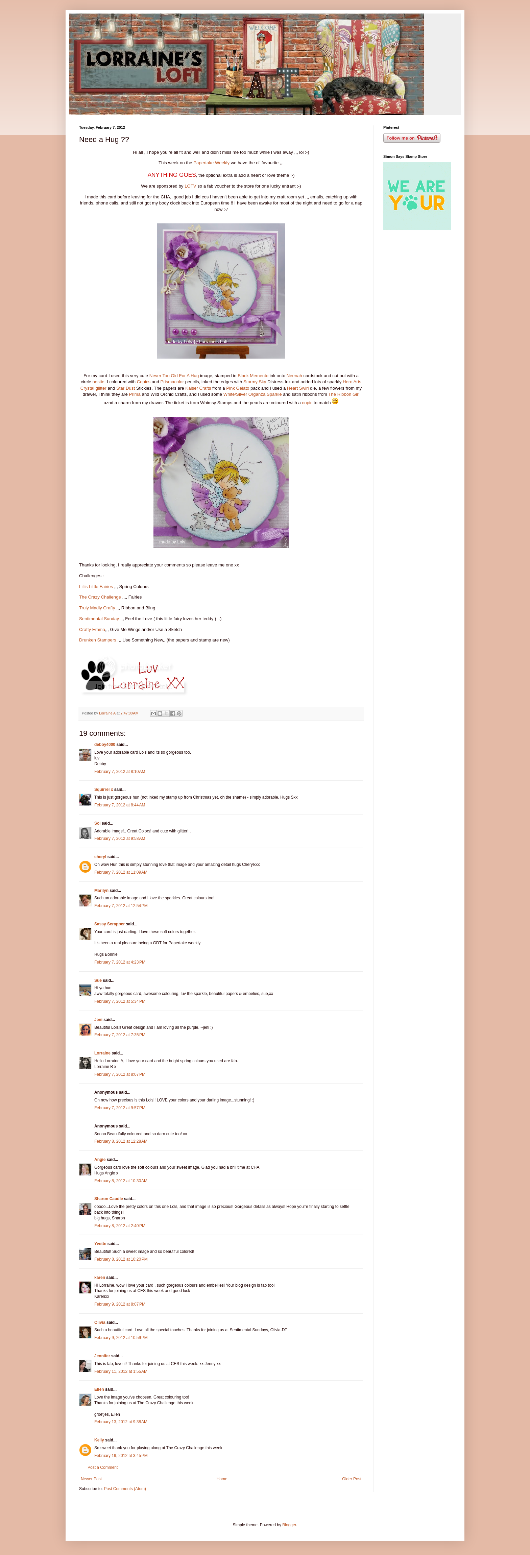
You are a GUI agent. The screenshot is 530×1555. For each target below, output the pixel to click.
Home (222, 1479)
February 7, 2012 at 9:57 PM (119, 1107)
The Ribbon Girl (343, 394)
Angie (99, 1159)
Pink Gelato (237, 388)
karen (99, 1277)
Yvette (100, 1243)
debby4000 (104, 744)
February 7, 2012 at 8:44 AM (119, 805)
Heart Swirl (298, 388)
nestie (98, 381)
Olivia (99, 1322)
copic (307, 402)
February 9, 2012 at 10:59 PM (121, 1337)
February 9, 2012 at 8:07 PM (119, 1304)
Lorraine (102, 1053)
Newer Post (91, 1479)
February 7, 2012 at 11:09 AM (120, 872)
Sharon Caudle (108, 1198)
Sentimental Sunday (99, 618)
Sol (97, 823)
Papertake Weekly (211, 162)
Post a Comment (103, 1467)
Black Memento (253, 375)
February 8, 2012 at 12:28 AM (120, 1141)
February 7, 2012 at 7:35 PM (119, 1034)
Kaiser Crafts (198, 388)
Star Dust (125, 388)
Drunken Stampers (97, 639)
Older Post (351, 1479)
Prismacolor (172, 381)
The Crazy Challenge (100, 597)
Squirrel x (103, 789)
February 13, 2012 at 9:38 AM (120, 1421)
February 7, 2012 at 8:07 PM (119, 1074)
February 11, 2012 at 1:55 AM (120, 1371)
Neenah (294, 375)
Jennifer (102, 1356)
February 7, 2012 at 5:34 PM (119, 1001)
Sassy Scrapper (109, 924)
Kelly (99, 1440)
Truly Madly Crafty (97, 607)
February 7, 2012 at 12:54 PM (121, 905)
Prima (134, 394)
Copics (143, 381)
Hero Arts (352, 381)
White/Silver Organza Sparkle (252, 394)
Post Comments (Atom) (125, 1488)
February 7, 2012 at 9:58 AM (119, 838)
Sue (98, 980)
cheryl (100, 856)
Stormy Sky (254, 381)
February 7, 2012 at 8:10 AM (119, 771)
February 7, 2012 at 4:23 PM (119, 962)
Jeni (98, 1019)
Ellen (99, 1389)
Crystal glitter (93, 388)
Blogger (289, 1525)
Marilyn (101, 890)
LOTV (190, 186)
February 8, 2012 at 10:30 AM (120, 1181)
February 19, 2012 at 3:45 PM (121, 1455)
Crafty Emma (92, 629)
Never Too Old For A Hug (174, 375)
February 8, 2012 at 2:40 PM (119, 1225)
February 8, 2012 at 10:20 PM (121, 1259)
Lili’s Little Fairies (96, 586)
